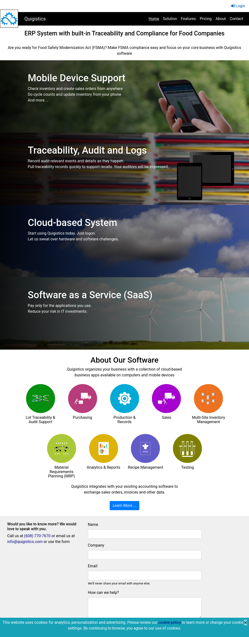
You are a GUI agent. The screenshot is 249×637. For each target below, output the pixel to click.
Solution (170, 18)
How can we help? (103, 592)
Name (93, 524)
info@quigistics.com (25, 541)
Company (96, 545)
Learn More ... (124, 505)
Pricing (206, 18)
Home (155, 18)
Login (238, 6)
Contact (236, 18)
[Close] (245, 622)
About (220, 18)
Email (93, 566)
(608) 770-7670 (37, 536)
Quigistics (35, 19)
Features (188, 18)
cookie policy (169, 622)
